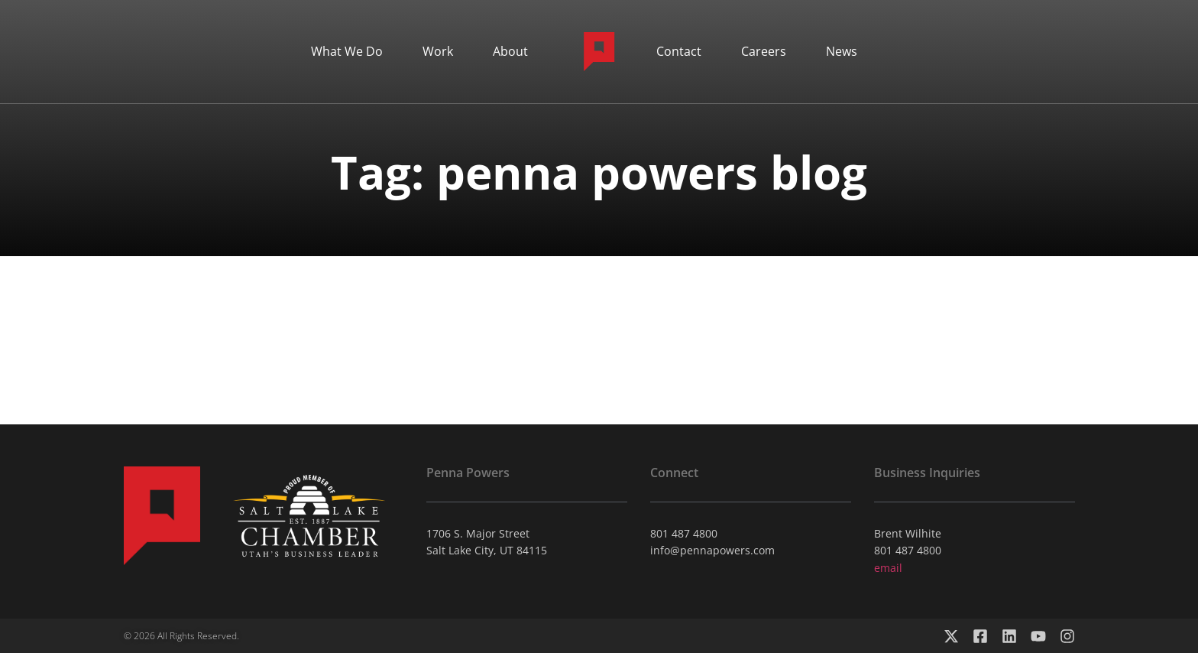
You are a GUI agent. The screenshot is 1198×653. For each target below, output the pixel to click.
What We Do (347, 51)
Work (438, 51)
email (888, 567)
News (841, 51)
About (510, 51)
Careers (763, 51)
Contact (678, 51)
